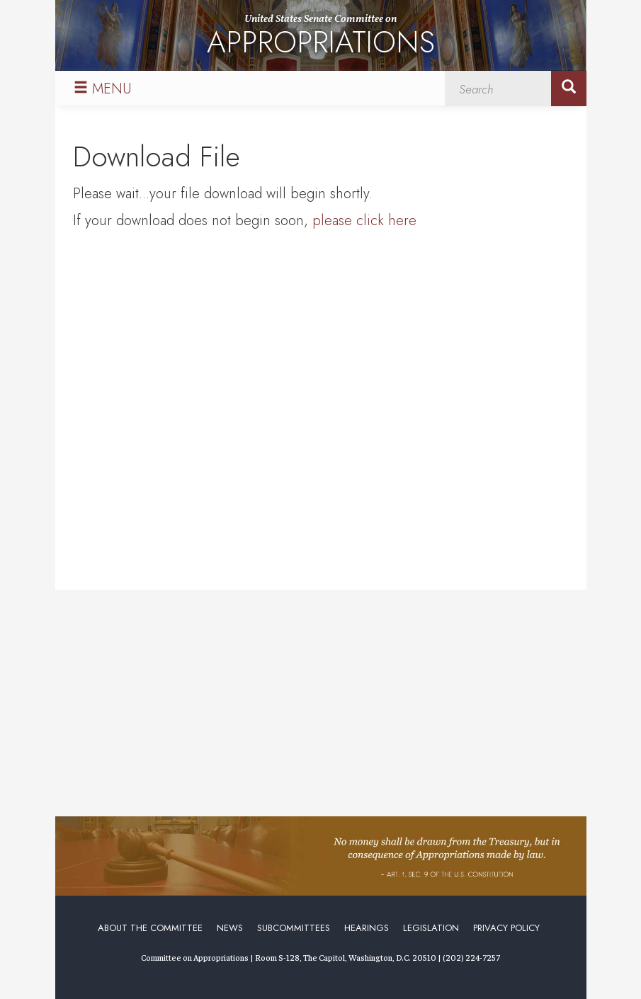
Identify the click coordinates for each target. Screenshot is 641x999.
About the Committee (150, 928)
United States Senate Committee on (321, 38)
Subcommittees (293, 928)
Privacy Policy (506, 928)
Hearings (366, 928)
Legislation (431, 928)
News (230, 928)
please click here (364, 220)
